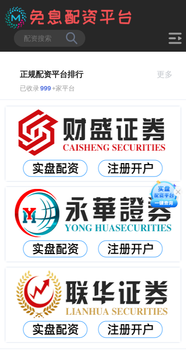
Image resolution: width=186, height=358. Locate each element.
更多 (169, 74)
